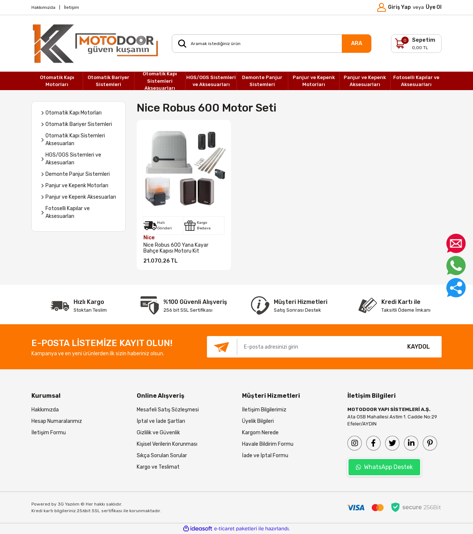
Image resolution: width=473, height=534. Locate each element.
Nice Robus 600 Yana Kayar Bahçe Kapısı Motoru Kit (175, 248)
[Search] (271, 43)
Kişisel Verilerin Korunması (167, 444)
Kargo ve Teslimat (158, 467)
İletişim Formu (48, 432)
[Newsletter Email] (301, 346)
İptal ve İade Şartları (161, 421)
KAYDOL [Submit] (418, 346)
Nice (148, 237)
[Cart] (416, 43)
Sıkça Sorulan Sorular (162, 455)
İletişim (71, 7)
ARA (356, 43)
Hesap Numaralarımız (56, 421)
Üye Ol (434, 7)
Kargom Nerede (260, 432)
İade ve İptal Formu (265, 455)
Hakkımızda (43, 7)
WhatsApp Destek (384, 466)
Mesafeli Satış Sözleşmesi (168, 410)
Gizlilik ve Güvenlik (158, 432)
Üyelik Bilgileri (258, 421)
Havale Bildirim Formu (267, 444)
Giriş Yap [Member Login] (399, 7)
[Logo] (96, 43)
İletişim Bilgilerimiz (264, 410)
